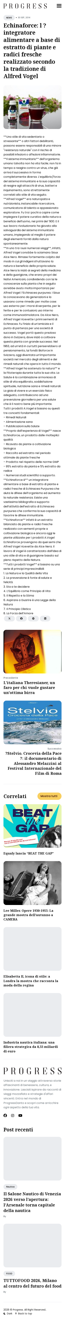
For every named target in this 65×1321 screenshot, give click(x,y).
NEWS (9, 17)
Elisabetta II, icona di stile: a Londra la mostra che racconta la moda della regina (30, 980)
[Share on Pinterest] (33, 618)
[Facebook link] (5, 1115)
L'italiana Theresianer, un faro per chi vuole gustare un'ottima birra (29, 687)
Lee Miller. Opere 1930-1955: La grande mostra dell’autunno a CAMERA (28, 914)
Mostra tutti (49, 796)
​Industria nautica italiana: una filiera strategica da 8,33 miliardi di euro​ (30, 1046)
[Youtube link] (20, 1115)
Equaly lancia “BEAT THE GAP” (28, 853)
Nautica (10, 1186)
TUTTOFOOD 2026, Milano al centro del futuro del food (32, 1283)
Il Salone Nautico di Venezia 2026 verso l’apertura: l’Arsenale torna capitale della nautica (32, 1202)
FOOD (9, 1273)
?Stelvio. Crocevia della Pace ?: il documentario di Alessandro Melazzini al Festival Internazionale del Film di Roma (33, 763)
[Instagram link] (12, 1115)
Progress (18, 1309)
